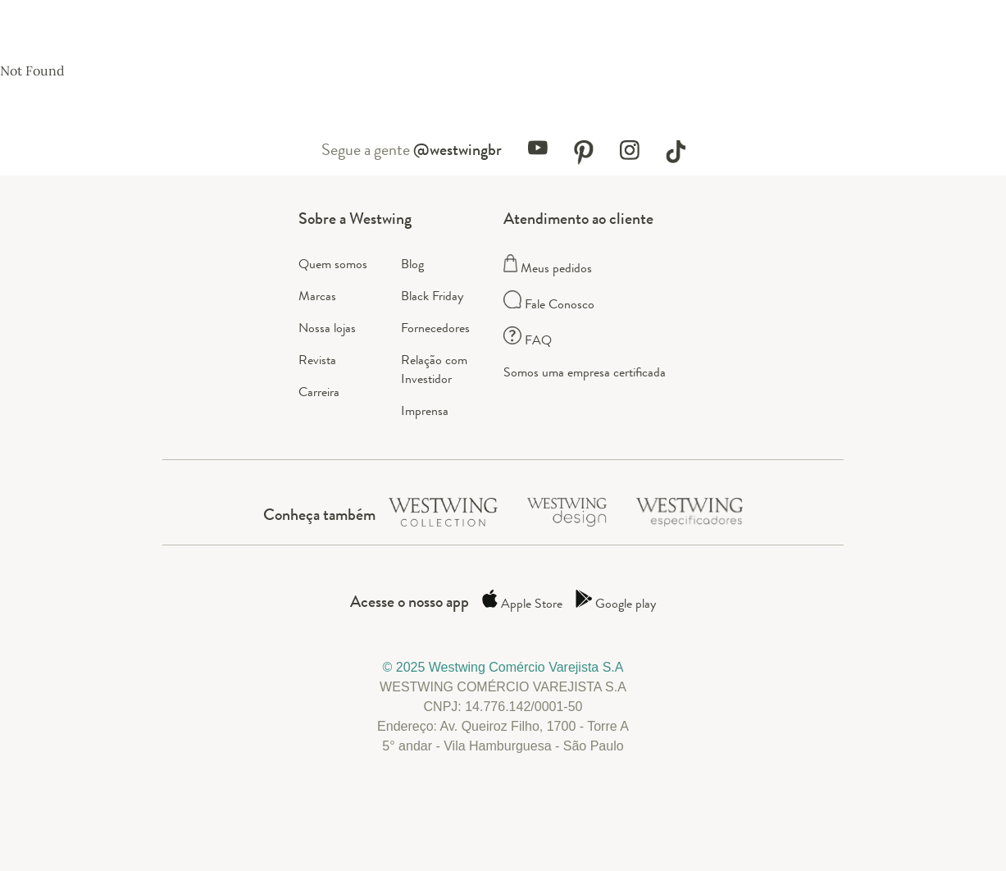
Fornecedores (435, 327)
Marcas (317, 295)
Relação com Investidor (434, 369)
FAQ (527, 340)
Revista (317, 359)
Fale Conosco (548, 303)
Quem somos (332, 263)
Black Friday (432, 295)
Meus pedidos (548, 267)
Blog (412, 263)
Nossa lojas (327, 327)
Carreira (318, 391)
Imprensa (424, 410)
